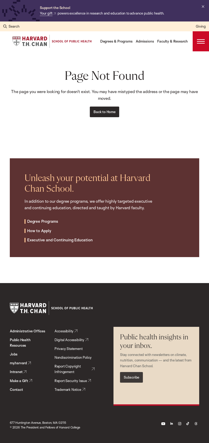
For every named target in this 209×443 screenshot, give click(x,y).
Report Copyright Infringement (67, 369)
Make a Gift (19, 381)
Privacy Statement (68, 348)
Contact (16, 389)
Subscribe (131, 373)
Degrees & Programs (116, 41)
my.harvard (18, 363)
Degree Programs (42, 218)
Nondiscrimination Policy (73, 357)
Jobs (14, 354)
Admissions (145, 41)
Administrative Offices (27, 331)
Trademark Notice (67, 389)
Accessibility (64, 331)
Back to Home (104, 112)
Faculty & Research (172, 41)
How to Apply (39, 227)
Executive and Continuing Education (59, 236)
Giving (201, 26)
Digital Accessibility (69, 340)
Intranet (16, 372)
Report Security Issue (70, 381)
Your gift (46, 13)
